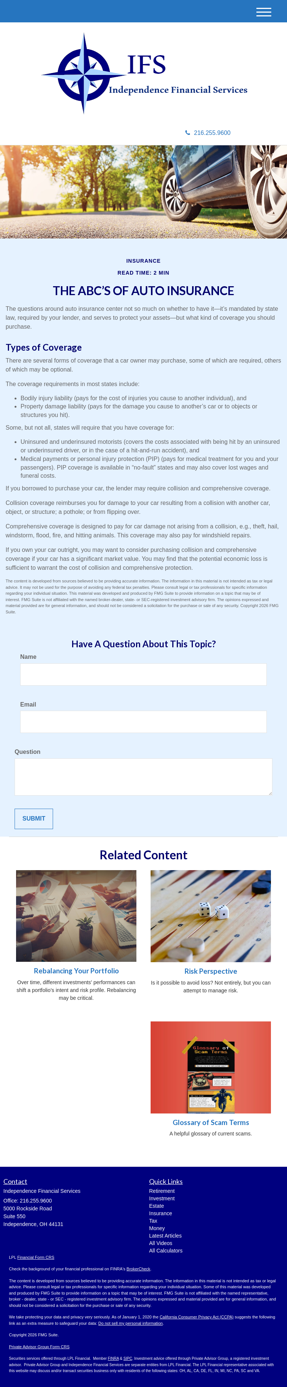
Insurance (160, 1213)
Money (157, 1228)
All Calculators (165, 1251)
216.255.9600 (208, 133)
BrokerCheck (139, 1269)
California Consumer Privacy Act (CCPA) (197, 1317)
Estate (156, 1206)
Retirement (162, 1191)
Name (28, 657)
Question (27, 752)
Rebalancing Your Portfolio (76, 971)
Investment (162, 1198)
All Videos (160, 1243)
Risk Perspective (211, 971)
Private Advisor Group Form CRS (39, 1347)
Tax (153, 1221)
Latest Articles (165, 1236)
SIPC (127, 1358)
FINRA (113, 1358)
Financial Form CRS (35, 1257)
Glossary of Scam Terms (211, 1122)
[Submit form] (34, 819)
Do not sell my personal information (130, 1323)
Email (28, 704)
